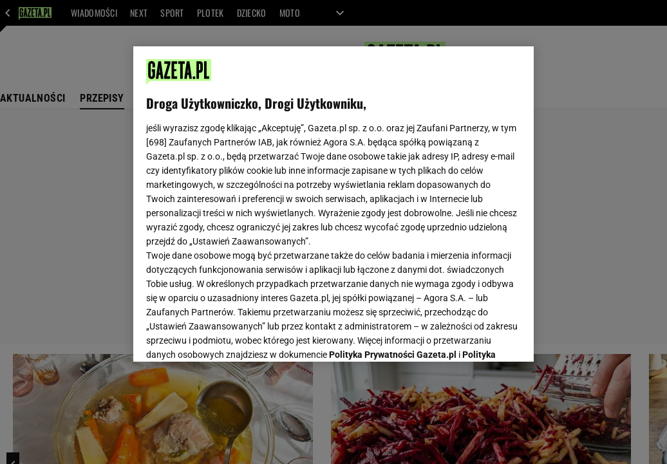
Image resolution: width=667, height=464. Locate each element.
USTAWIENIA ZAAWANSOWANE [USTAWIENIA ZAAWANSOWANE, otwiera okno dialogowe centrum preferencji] (231, 336)
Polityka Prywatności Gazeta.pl (392, 191)
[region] (333, 204)
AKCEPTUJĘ (477, 336)
